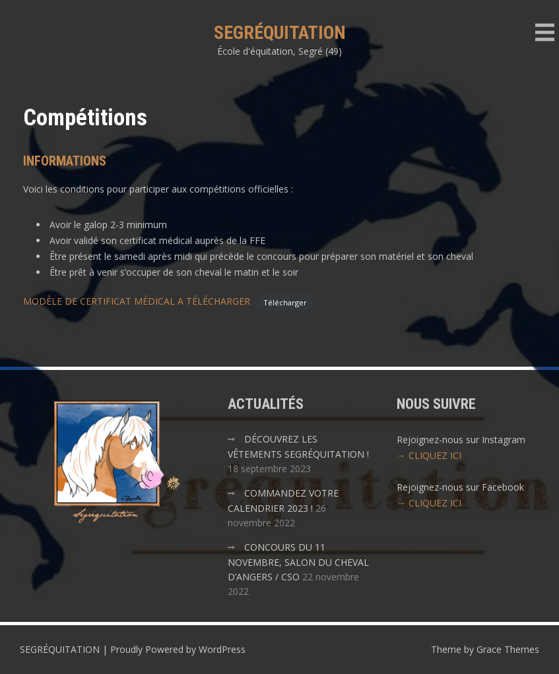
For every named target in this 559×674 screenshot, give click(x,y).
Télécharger (285, 302)
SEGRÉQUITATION (280, 33)
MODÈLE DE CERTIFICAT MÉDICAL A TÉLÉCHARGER (136, 301)
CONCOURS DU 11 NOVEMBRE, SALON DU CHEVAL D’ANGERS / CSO (298, 562)
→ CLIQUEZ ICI (429, 455)
